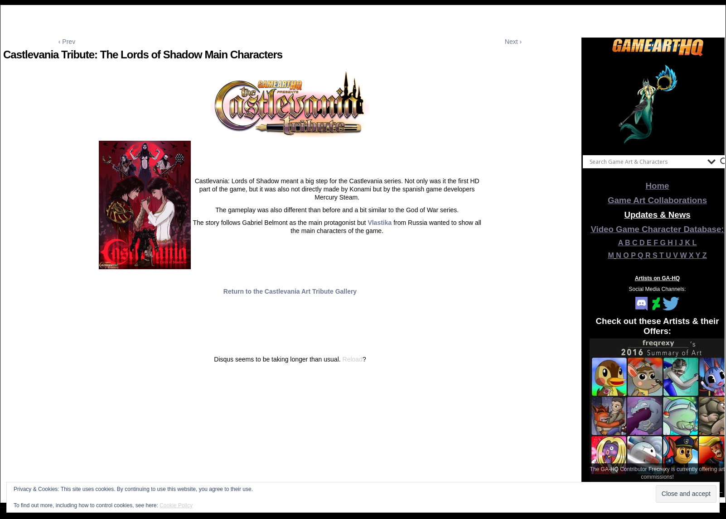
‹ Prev (66, 41)
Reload (353, 359)
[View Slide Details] (657, 103)
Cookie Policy (176, 505)
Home (657, 185)
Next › (513, 41)
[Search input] (646, 161)
